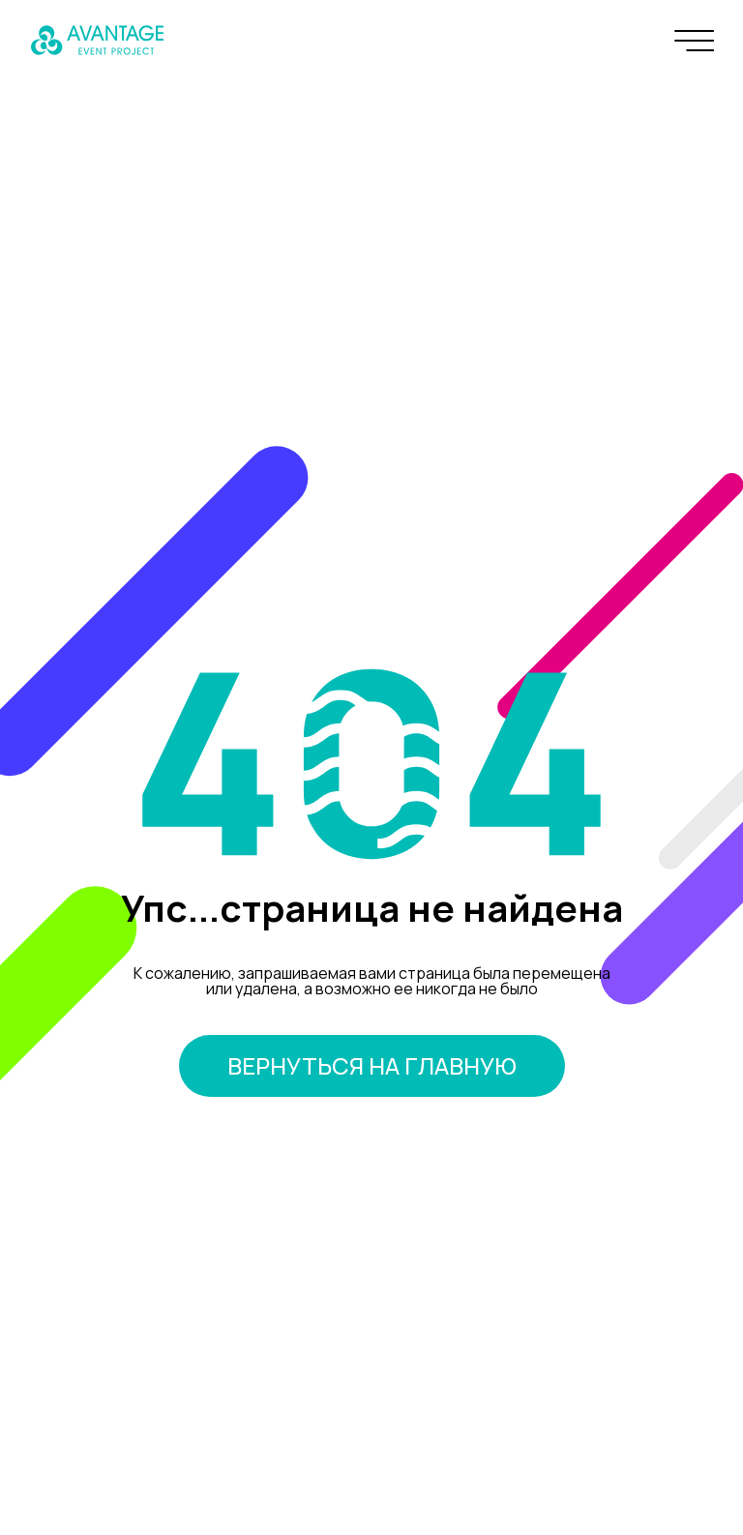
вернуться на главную (372, 1065)
